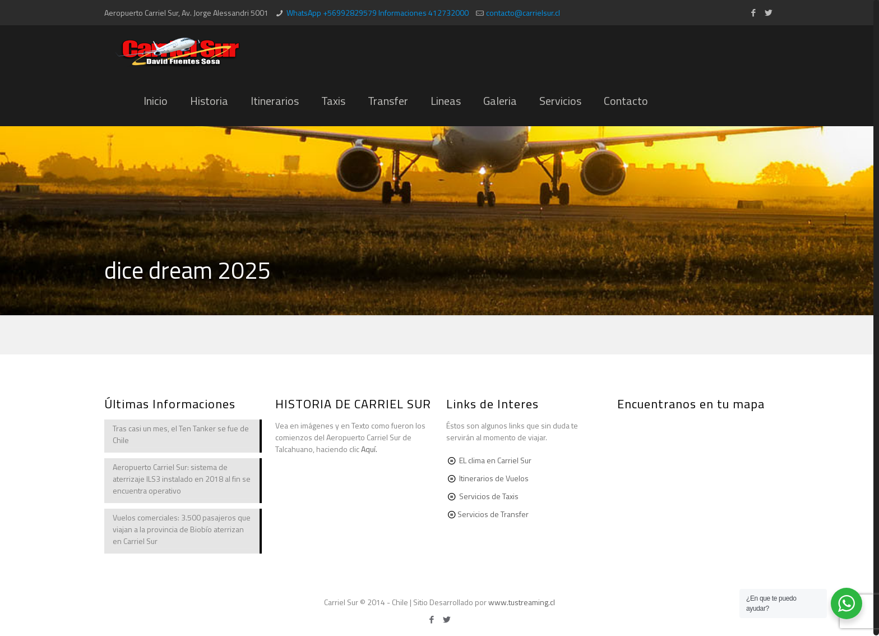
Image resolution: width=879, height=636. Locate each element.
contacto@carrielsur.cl (523, 13)
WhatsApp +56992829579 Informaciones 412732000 (377, 13)
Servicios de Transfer (493, 514)
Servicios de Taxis (489, 496)
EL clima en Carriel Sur (495, 460)
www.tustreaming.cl (521, 602)
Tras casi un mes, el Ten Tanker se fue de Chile (181, 434)
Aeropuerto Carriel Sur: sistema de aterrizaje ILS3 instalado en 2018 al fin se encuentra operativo (182, 478)
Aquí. (369, 449)
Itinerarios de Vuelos (494, 478)
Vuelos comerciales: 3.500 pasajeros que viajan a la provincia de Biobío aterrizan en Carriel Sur (182, 529)
